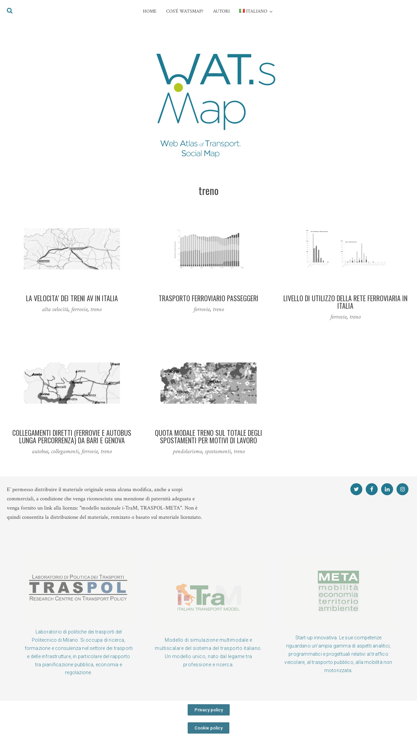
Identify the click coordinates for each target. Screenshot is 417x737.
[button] (209, 709)
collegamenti (65, 451)
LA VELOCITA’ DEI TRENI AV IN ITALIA (72, 298)
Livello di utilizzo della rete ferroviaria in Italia (345, 302)
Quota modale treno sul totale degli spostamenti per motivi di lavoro (208, 436)
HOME (150, 11)
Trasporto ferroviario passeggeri (208, 298)
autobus (40, 451)
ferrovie (79, 309)
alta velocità (55, 309)
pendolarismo (187, 451)
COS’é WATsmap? (184, 11)
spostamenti (218, 451)
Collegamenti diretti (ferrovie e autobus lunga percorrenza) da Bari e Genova (71, 436)
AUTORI (221, 11)
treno (96, 309)
